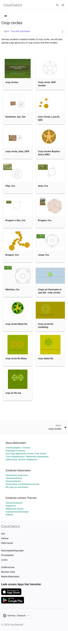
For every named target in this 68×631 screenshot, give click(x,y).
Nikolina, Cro (12, 289)
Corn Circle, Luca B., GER (49, 118)
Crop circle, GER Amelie (47, 84)
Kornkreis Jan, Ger (15, 116)
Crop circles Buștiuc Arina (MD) (49, 153)
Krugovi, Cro (44, 220)
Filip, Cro (10, 185)
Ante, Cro (43, 185)
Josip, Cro (43, 254)
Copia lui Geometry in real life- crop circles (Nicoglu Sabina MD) (50, 292)
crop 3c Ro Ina (13, 393)
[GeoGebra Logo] (12, 5)
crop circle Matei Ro (16, 324)
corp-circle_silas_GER (17, 151)
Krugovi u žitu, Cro (15, 220)
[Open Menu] (63, 5)
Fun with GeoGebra (20, 31)
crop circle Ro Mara (16, 358)
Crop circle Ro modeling (45, 325)
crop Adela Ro (45, 358)
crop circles (11, 82)
